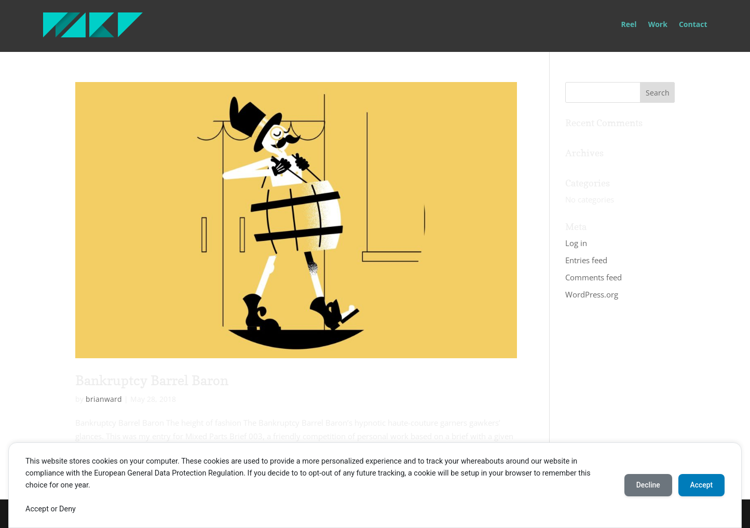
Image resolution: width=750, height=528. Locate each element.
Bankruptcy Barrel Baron (151, 380)
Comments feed (593, 277)
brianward (104, 399)
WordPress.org (591, 294)
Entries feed (586, 260)
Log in (576, 243)
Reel (629, 25)
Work (657, 25)
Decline (646, 485)
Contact (693, 25)
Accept (700, 485)
